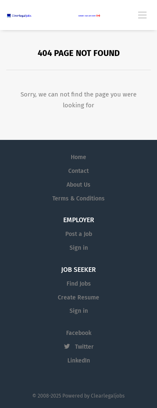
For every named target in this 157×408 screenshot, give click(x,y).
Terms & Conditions (78, 198)
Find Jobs (79, 283)
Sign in (78, 247)
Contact (78, 171)
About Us (78, 184)
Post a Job (78, 234)
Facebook (78, 333)
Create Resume (78, 297)
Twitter (84, 346)
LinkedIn (78, 360)
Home (78, 157)
